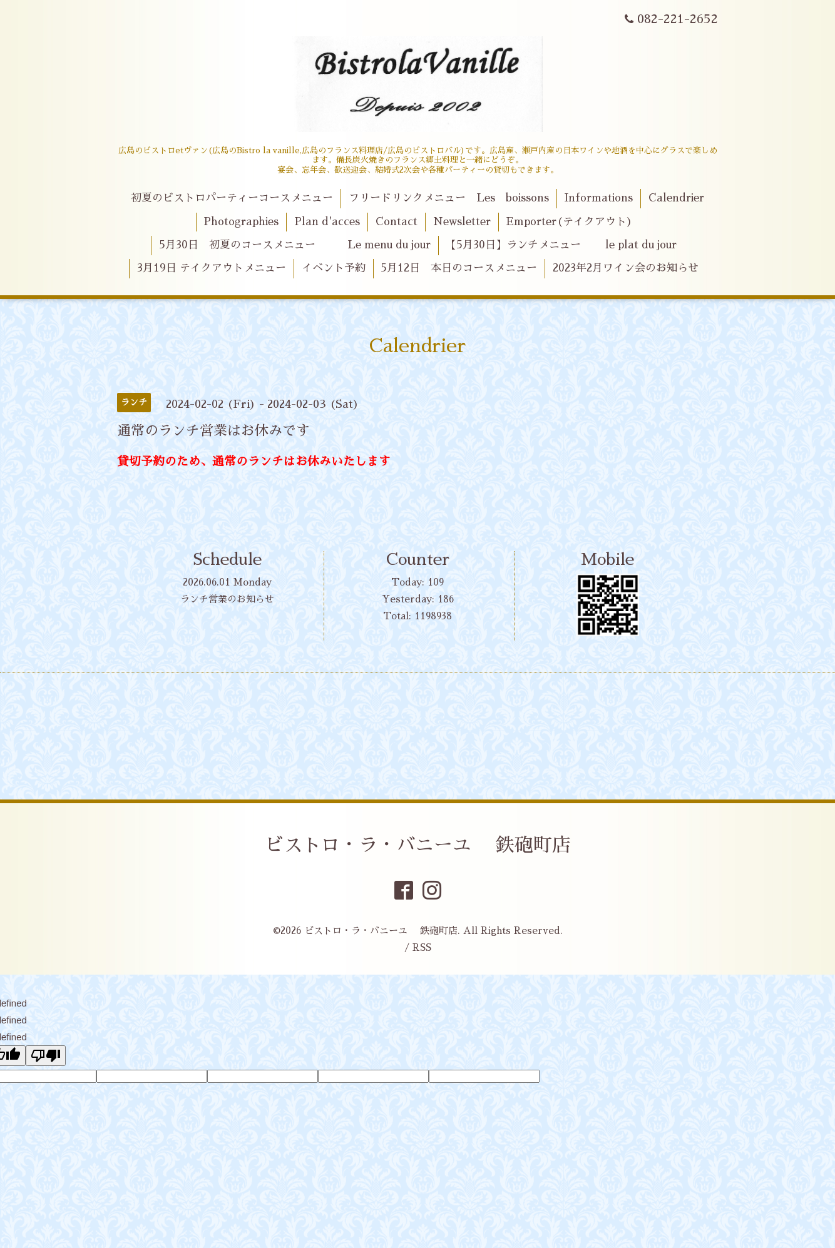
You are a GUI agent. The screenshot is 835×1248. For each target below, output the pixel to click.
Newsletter (462, 221)
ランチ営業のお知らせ (227, 599)
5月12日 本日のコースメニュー (459, 268)
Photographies (241, 221)
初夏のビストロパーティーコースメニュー (232, 198)
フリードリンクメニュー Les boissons (449, 198)
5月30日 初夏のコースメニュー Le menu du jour (295, 245)
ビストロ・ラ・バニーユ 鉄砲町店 (418, 845)
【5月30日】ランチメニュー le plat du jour (561, 245)
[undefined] (46, 1055)
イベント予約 (334, 268)
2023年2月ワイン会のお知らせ (626, 268)
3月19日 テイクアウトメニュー (211, 268)
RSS (421, 947)
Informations (598, 198)
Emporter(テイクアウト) (569, 221)
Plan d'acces (327, 221)
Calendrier (676, 198)
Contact (397, 221)
